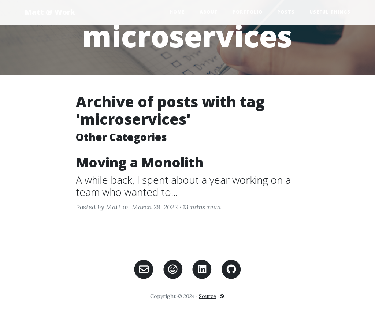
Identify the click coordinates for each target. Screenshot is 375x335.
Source (207, 296)
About (209, 12)
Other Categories (121, 137)
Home (177, 12)
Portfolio (248, 12)
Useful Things (329, 12)
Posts (286, 12)
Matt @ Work (50, 12)
